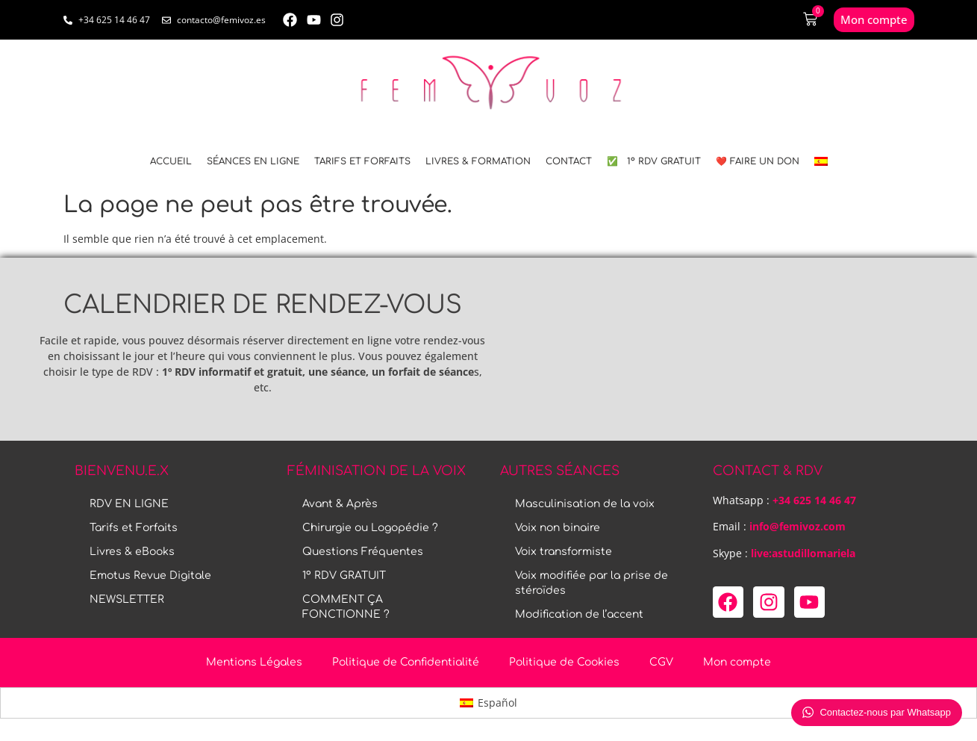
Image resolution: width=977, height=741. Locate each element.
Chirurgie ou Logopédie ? (370, 527)
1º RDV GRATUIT (344, 575)
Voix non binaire (557, 527)
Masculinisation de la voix (585, 503)
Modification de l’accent (579, 614)
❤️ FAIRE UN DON (757, 161)
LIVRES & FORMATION (478, 161)
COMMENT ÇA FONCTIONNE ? (346, 607)
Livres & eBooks (132, 551)
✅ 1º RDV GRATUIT (654, 161)
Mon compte (737, 662)
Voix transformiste (563, 551)
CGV (661, 662)
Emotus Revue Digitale (150, 575)
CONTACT (569, 161)
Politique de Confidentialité (405, 662)
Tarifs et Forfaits (362, 161)
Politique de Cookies (564, 662)
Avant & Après (340, 503)
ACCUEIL (171, 161)
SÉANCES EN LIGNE (253, 161)
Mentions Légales (254, 662)
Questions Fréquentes (362, 551)
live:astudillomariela (803, 553)
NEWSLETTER (127, 599)
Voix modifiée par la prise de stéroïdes (591, 583)
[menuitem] (821, 161)
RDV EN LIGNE (129, 503)
